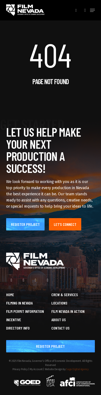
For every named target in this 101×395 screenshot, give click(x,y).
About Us (58, 319)
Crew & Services (64, 294)
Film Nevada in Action (68, 311)
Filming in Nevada (19, 303)
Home (10, 294)
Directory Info (18, 328)
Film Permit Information (25, 311)
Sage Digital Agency (77, 369)
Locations (59, 303)
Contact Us (60, 328)
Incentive (13, 319)
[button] (92, 10)
